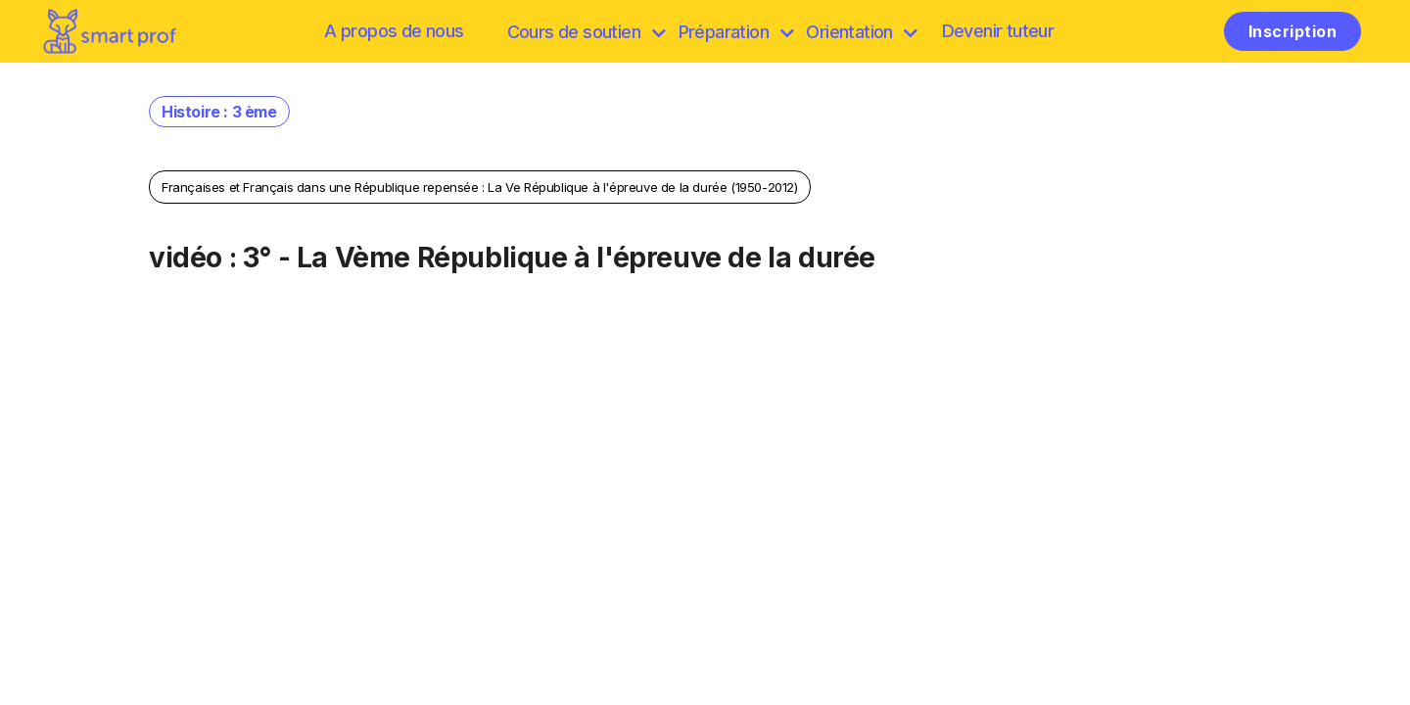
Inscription (1292, 31)
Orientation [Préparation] (861, 32)
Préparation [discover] (736, 32)
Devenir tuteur (998, 31)
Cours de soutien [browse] (586, 32)
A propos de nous (393, 31)
